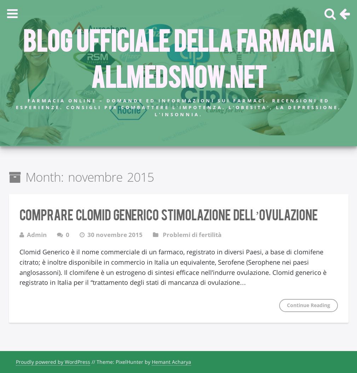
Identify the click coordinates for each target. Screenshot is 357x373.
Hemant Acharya (171, 361)
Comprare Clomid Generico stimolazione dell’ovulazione (168, 214)
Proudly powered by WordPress (53, 361)
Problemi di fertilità (192, 235)
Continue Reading (308, 305)
